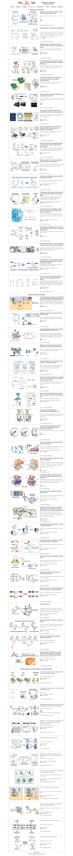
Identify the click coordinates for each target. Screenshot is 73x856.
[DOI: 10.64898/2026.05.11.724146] (52, 25)
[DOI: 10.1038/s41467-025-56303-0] (52, 157)
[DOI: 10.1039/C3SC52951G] (52, 831)
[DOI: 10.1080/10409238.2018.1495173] (52, 782)
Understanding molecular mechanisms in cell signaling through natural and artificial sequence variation (51, 755)
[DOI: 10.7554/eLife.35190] (52, 439)
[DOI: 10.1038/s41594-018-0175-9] (52, 765)
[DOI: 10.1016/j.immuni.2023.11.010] (52, 310)
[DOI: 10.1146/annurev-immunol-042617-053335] (52, 798)
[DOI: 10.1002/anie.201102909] (52, 601)
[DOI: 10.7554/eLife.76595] (52, 342)
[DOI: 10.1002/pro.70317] (52, 124)
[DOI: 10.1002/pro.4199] (52, 358)
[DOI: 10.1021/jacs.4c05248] (52, 189)
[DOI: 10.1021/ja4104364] (52, 537)
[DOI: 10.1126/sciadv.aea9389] (52, 58)
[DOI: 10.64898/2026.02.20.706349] (52, 41)
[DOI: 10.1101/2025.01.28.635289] (52, 107)
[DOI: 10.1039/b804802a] (52, 649)
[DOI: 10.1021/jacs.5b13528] (52, 504)
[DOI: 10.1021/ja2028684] (52, 617)
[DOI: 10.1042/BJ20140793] (52, 521)
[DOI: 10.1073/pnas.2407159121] (52, 206)
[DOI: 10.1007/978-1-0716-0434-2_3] (52, 732)
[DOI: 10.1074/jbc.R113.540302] (52, 815)
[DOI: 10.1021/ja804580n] (52, 633)
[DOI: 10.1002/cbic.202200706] (52, 257)
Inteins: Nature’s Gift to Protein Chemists (49, 820)
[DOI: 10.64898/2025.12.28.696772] (52, 715)
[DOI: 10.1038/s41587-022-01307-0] (52, 291)
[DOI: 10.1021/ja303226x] (52, 585)
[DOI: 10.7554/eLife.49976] (52, 748)
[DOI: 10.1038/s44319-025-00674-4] (52, 75)
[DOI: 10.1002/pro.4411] (52, 326)
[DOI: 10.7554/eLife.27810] (52, 472)
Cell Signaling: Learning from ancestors (49, 737)
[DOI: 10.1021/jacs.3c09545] (52, 224)
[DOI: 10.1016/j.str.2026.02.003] (52, 683)
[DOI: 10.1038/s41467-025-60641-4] (52, 140)
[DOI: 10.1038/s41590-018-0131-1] (52, 423)
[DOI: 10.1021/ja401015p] (52, 553)
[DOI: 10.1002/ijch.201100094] (52, 847)
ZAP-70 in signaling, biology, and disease (49, 787)
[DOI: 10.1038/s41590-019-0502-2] (52, 374)
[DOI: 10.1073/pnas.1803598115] (52, 407)
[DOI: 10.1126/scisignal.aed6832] (52, 699)
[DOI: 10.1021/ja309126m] (52, 569)
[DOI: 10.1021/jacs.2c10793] (52, 273)
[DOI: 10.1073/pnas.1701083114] (52, 455)
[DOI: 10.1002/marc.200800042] (52, 666)
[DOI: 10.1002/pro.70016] (52, 173)
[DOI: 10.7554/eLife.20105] (52, 488)
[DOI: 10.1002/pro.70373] (52, 91)
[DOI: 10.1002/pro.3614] (52, 391)
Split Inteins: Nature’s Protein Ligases (48, 836)
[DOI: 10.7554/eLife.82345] (52, 241)
